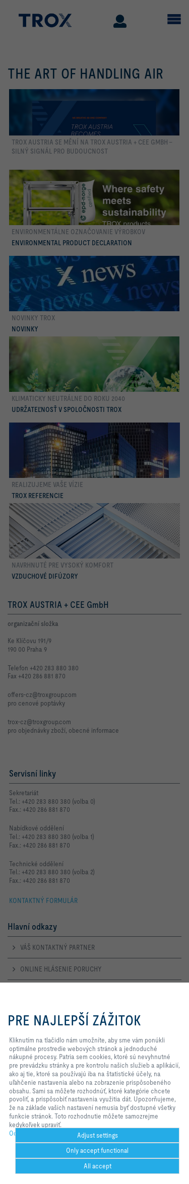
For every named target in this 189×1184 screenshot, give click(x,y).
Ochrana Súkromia (34, 1133)
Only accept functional (97, 1150)
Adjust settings (97, 1135)
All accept (97, 1166)
